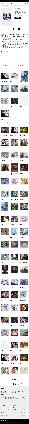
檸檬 (20, 363)
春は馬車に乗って (22, 300)
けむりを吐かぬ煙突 (4, 135)
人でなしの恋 (12, 262)
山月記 (2, 325)
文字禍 (2, 199)
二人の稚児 (12, 224)
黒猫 (1, 237)
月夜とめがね (12, 338)
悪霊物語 (21, 199)
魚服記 (11, 300)
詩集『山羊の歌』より (23, 262)
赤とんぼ (21, 338)
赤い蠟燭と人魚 (3, 160)
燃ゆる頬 (21, 160)
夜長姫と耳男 (3, 338)
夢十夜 (11, 350)
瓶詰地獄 (2, 119)
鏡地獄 (11, 81)
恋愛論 (21, 224)
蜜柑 (20, 350)
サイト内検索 (14, 379)
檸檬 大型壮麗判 (22, 135)
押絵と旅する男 (12, 363)
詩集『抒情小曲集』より (23, 287)
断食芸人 (2, 173)
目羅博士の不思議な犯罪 (14, 199)
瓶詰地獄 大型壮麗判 (4, 81)
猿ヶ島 (2, 224)
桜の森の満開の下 (22, 325)
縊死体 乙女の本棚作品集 (24, 81)
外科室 (21, 106)
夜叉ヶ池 (2, 262)
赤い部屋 (21, 173)
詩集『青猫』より (3, 287)
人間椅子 (2, 106)
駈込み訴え (21, 237)
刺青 (1, 300)
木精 (11, 237)
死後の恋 (11, 106)
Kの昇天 (11, 287)
